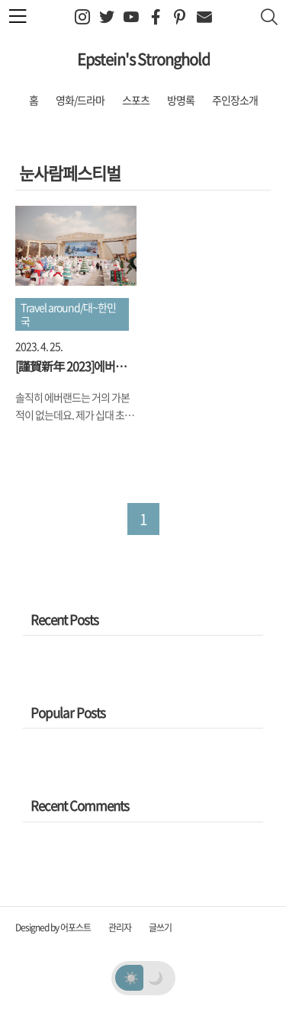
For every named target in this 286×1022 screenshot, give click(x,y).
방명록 (180, 99)
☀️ (131, 977)
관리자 (119, 927)
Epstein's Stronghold (143, 59)
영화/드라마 (80, 99)
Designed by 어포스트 (53, 927)
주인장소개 (235, 99)
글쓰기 (160, 927)
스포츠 (135, 99)
